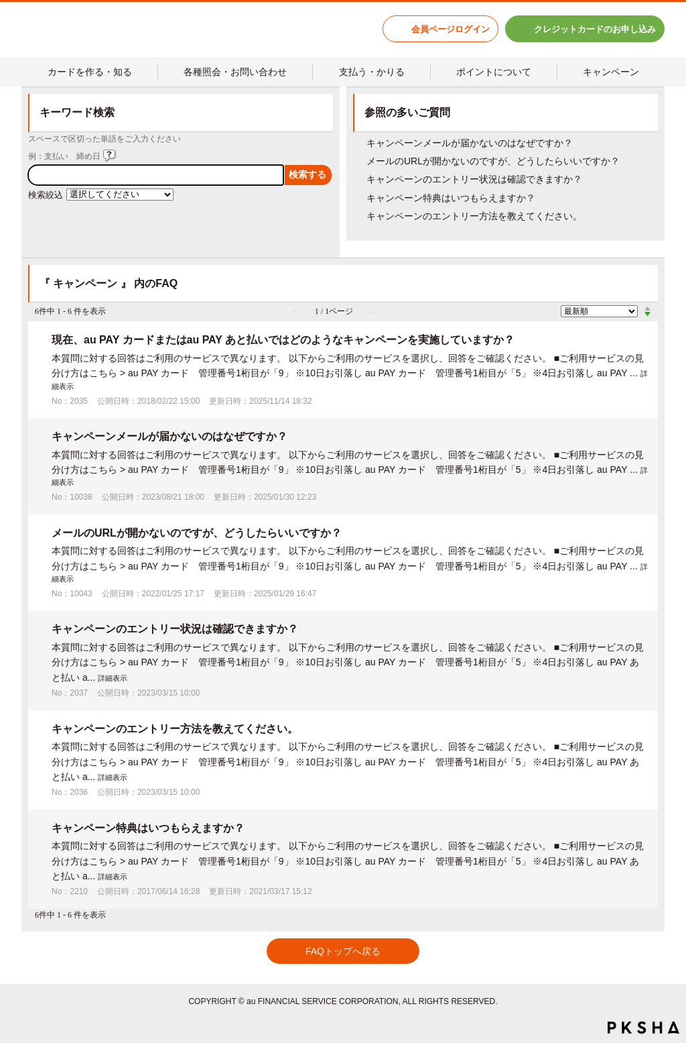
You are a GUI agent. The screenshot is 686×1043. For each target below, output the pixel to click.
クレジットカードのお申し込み (595, 29)
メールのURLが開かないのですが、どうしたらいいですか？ (493, 161)
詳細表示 (112, 678)
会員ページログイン (450, 29)
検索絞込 (45, 195)
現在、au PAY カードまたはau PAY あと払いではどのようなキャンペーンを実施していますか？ (283, 339)
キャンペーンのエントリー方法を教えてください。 (474, 216)
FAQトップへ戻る (343, 951)
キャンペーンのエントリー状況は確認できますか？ (474, 179)
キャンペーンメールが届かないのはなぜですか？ (469, 143)
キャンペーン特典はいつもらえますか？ (450, 198)
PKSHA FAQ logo (643, 1027)
